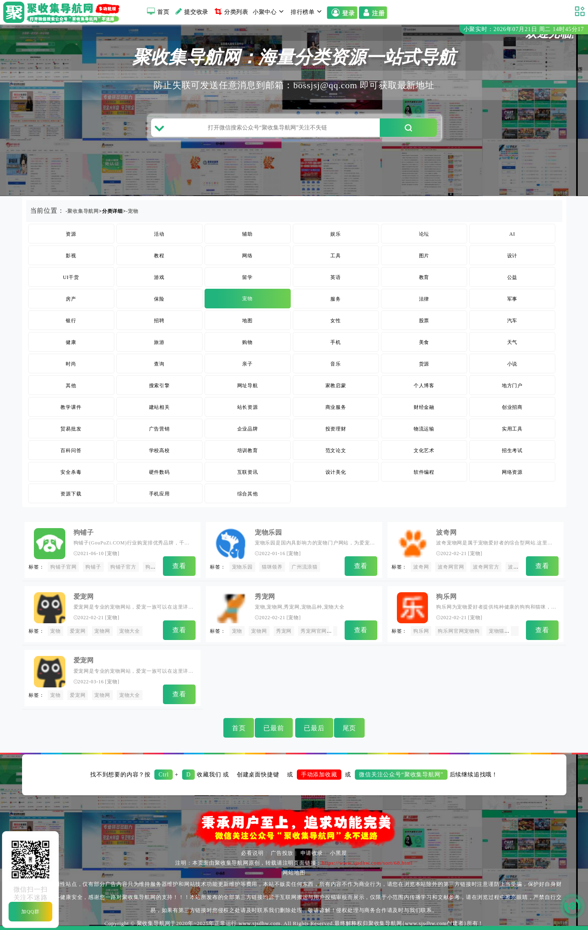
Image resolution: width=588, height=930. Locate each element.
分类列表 (230, 11)
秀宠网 (265, 596)
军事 (512, 299)
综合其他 (247, 494)
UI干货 (71, 277)
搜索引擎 (159, 385)
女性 (335, 320)
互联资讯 (247, 472)
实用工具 (512, 429)
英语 (335, 277)
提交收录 (191, 11)
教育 (424, 277)
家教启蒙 (335, 385)
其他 (71, 385)
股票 (424, 320)
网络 (247, 256)
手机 (335, 342)
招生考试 (512, 450)
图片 (424, 256)
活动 (159, 234)
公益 (512, 277)
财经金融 (424, 407)
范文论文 (335, 450)
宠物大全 (129, 631)
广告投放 (282, 853)
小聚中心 (269, 11)
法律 (424, 299)
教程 (159, 256)
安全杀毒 (70, 472)
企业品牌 (247, 429)
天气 (512, 342)
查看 (179, 565)
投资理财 (335, 429)
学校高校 (159, 450)
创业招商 (512, 407)
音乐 (335, 364)
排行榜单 (307, 11)
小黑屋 (338, 853)
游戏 (159, 277)
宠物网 (102, 631)
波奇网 (446, 532)
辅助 (247, 234)
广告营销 (159, 429)
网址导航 (247, 385)
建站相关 (159, 407)
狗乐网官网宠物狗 (458, 631)
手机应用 (159, 494)
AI (512, 234)
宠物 (133, 211)
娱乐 (335, 234)
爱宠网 (84, 596)
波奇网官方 (486, 567)
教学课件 (70, 407)
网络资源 (512, 472)
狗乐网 (446, 596)
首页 (157, 11)
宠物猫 (496, 631)
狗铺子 (84, 532)
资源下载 (70, 494)
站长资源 (247, 407)
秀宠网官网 (314, 631)
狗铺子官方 (123, 567)
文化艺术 (424, 450)
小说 (512, 364)
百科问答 (70, 450)
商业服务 (335, 407)
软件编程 (424, 472)
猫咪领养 (272, 567)
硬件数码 (159, 472)
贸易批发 (70, 429)
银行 (71, 320)
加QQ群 (30, 911)
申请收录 (312, 853)
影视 (71, 256)
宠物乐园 (268, 532)
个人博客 (424, 385)
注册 (373, 13)
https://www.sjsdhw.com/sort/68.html (367, 863)
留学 (247, 277)
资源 (71, 234)
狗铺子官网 (63, 567)
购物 (247, 342)
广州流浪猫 (305, 567)
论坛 (424, 234)
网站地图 (294, 873)
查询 (159, 364)
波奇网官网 (451, 567)
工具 (335, 256)
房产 (71, 299)
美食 (424, 342)
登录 (342, 13)
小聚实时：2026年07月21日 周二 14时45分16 (523, 29)
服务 (335, 299)
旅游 (159, 342)
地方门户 (512, 385)
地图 (247, 320)
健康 (71, 342)
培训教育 (247, 450)
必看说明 (252, 853)
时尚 (71, 364)
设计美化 (335, 472)
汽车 (512, 320)
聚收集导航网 (83, 211)
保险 (159, 299)
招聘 (159, 320)
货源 (424, 364)
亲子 (247, 364)
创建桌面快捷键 (258, 775)
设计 (512, 256)
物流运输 (424, 429)
